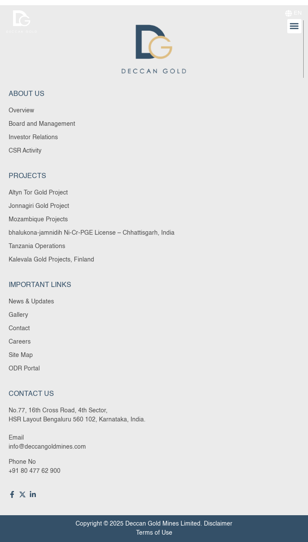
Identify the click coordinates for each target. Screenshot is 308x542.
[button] (294, 26)
